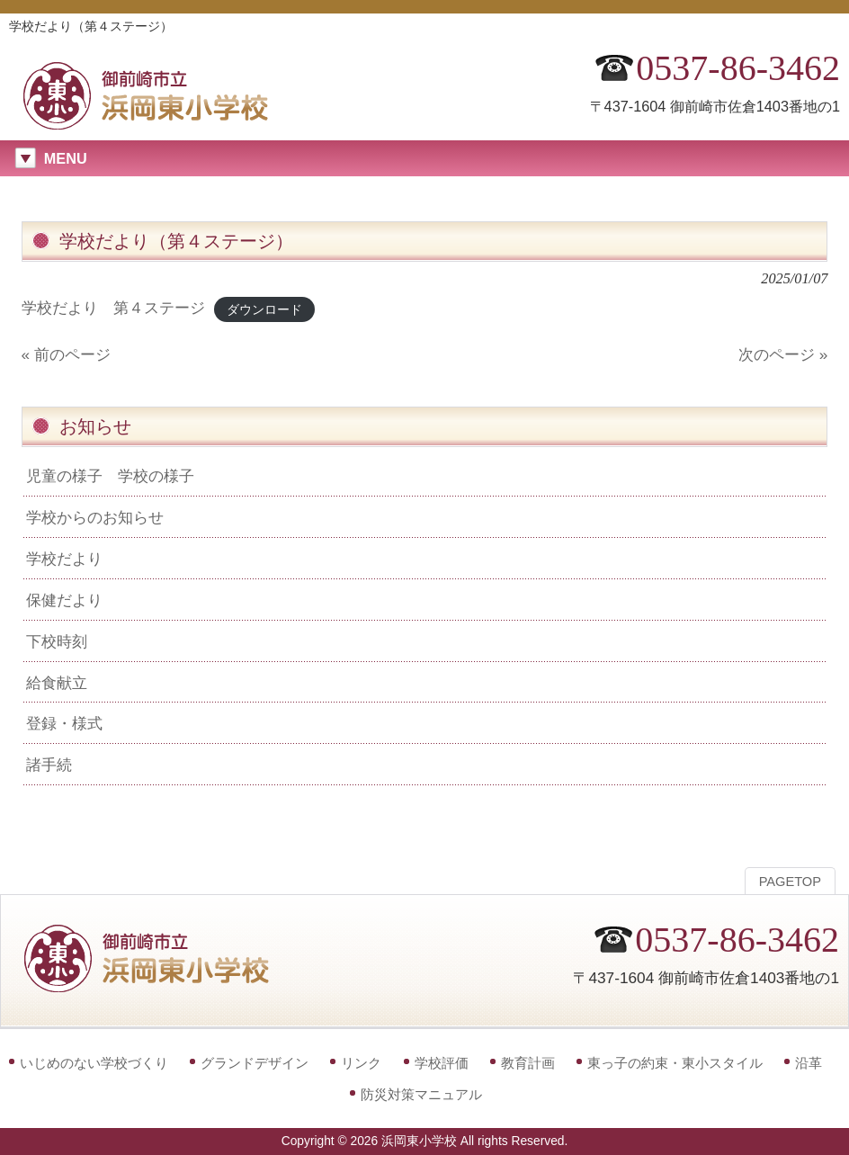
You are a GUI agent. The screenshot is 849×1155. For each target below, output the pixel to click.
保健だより (64, 600)
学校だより (64, 559)
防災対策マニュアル (421, 1094)
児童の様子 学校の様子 (110, 476)
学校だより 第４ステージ (113, 308)
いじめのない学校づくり (94, 1062)
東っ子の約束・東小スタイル (675, 1062)
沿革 (808, 1062)
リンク (361, 1062)
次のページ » (782, 354)
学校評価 (442, 1062)
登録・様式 (64, 723)
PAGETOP (790, 881)
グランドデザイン (254, 1062)
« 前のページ (66, 354)
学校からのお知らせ (95, 517)
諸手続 (49, 765)
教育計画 (528, 1062)
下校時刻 (56, 641)
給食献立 (56, 683)
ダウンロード (264, 309)
